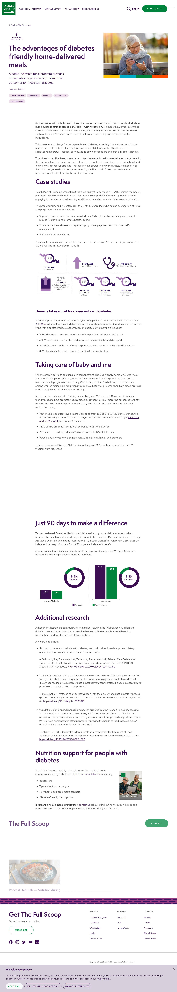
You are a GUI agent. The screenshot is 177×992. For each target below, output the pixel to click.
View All (156, 823)
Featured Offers (150, 938)
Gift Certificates (96, 938)
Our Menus (94, 922)
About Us (147, 917)
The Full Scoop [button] (70, 8)
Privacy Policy (103, 978)
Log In (135, 8)
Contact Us (121, 917)
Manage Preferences (77, 986)
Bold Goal (40, 324)
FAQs (119, 922)
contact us (84, 804)
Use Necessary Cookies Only (43, 986)
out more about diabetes (88, 774)
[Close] (174, 968)
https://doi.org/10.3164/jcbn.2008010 (63, 701)
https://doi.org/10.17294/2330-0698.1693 (62, 739)
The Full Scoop (150, 933)
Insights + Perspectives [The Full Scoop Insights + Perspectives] (16, 37)
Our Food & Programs (29, 8)
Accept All (14, 986)
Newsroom (148, 928)
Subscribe (21, 930)
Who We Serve (95, 928)
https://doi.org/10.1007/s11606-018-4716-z (91, 666)
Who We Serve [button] (52, 8)
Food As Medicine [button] (90, 8)
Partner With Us (123, 928)
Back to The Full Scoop (21, 25)
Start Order (154, 8)
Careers (147, 922)
